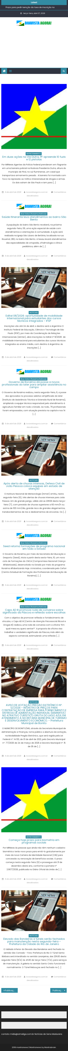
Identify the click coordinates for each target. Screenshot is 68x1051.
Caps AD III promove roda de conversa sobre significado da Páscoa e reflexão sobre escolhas (34, 611)
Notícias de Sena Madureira (48, 1034)
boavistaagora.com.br (37, 192)
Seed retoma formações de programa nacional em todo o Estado (34, 547)
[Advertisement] (34, 48)
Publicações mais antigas (11, 990)
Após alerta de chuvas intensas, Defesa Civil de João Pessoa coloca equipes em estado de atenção (34, 486)
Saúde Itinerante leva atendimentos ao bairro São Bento (34, 218)
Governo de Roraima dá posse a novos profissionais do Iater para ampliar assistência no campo (34, 384)
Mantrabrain (50, 1047)
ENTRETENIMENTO (34, 153)
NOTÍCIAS (34, 312)
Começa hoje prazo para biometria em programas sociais (34, 841)
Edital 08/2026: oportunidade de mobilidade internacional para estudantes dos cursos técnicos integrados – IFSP (34, 318)
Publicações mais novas (60, 990)
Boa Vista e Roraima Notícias (34, 214)
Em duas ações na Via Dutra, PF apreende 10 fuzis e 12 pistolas (34, 158)
